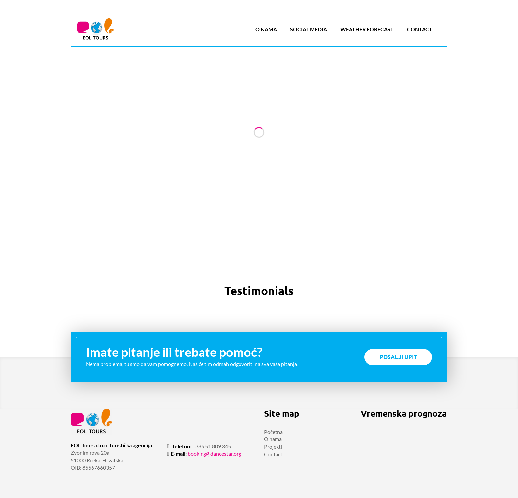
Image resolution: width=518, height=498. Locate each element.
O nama (266, 29)
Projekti (273, 446)
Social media (308, 29)
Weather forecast (367, 29)
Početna (273, 432)
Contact (419, 29)
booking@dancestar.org (214, 453)
